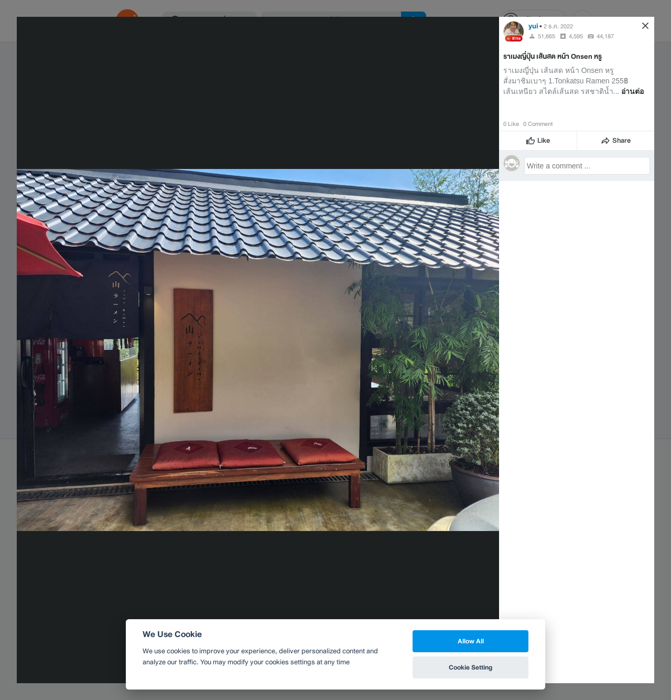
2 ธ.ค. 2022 (558, 26)
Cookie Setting (470, 667)
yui (533, 25)
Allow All (471, 641)
